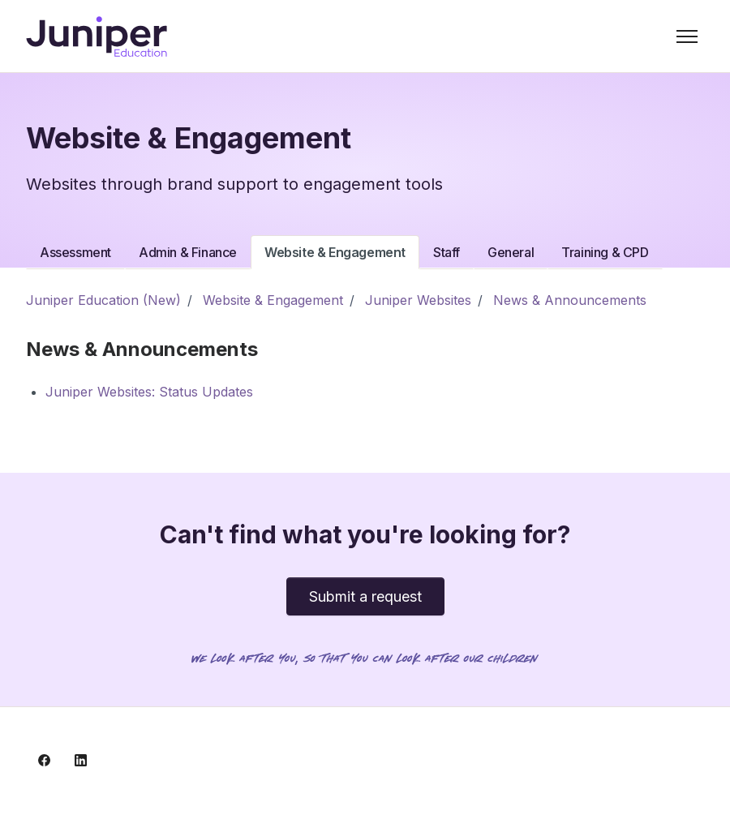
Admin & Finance (188, 252)
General (510, 252)
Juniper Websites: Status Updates (149, 392)
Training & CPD (604, 252)
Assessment (75, 252)
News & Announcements (569, 300)
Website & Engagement (335, 252)
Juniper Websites (418, 300)
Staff (446, 252)
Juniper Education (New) (103, 300)
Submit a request (365, 596)
